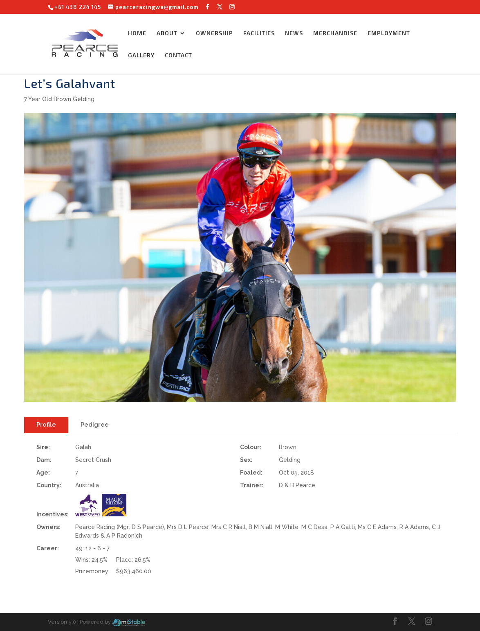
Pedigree (95, 424)
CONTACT (178, 55)
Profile (46, 424)
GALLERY (141, 55)
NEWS (294, 33)
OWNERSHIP (214, 33)
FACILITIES (259, 33)
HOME (137, 33)
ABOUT (167, 33)
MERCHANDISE (335, 33)
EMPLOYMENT (389, 33)
